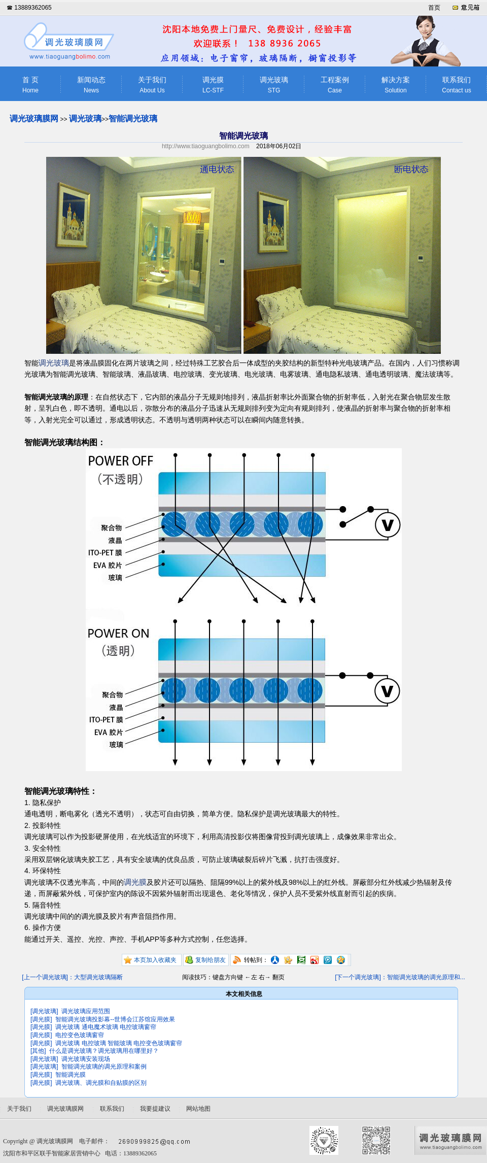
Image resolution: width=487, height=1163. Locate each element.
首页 (434, 7)
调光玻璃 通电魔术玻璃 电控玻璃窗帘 (105, 1027)
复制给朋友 (210, 959)
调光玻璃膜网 (34, 118)
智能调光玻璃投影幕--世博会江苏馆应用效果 (115, 1019)
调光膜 (213, 85)
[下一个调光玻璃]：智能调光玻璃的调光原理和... (400, 977)
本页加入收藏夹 (155, 959)
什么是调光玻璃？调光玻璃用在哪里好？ (104, 1050)
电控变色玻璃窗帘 (79, 1035)
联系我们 (456, 85)
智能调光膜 (70, 1074)
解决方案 (395, 85)
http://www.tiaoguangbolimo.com (206, 146)
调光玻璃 (274, 85)
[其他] (38, 1050)
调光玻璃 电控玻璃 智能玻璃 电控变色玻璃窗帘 (118, 1043)
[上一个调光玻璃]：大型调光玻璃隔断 (72, 977)
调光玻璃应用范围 (85, 1011)
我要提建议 (155, 1108)
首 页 (30, 85)
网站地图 (198, 1108)
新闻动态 (91, 85)
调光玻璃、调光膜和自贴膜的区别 (101, 1082)
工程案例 (334, 85)
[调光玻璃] (44, 1011)
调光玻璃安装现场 (85, 1058)
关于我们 (152, 85)
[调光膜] (41, 1019)
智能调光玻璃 (133, 118)
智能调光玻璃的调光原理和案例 (104, 1066)
